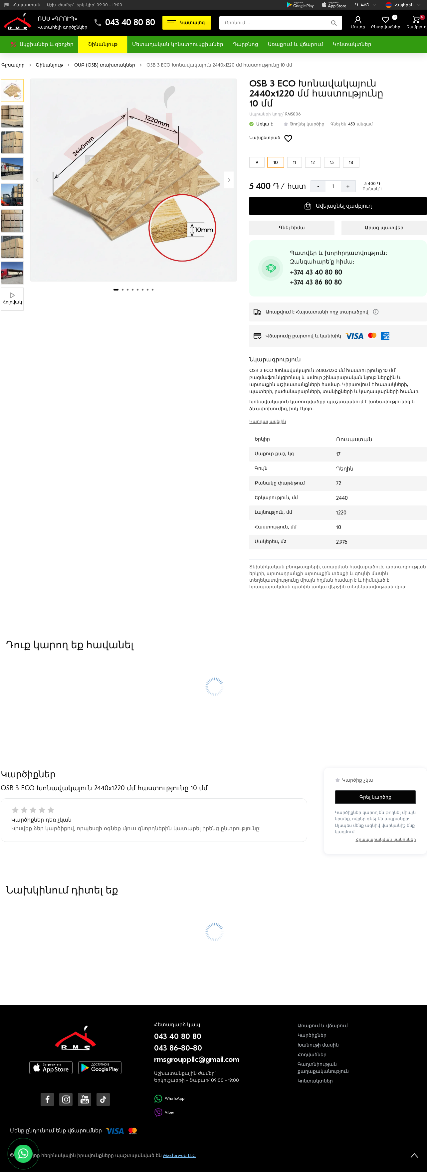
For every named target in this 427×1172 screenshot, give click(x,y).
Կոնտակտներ (352, 44)
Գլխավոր (13, 65)
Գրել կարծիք (375, 797)
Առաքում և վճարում (295, 44)
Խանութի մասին (318, 1045)
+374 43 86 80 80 (316, 282)
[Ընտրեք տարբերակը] (257, 162)
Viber (164, 1112)
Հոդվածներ (312, 1055)
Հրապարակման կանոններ (386, 839)
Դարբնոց (245, 44)
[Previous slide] (38, 180)
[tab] (116, 290)
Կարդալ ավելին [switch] (267, 421)
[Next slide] (229, 180)
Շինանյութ (102, 44)
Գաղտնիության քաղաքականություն (323, 1068)
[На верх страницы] (414, 1155)
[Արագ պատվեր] (383, 228)
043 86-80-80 (178, 1048)
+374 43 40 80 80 (316, 272)
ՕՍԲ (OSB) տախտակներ (104, 65)
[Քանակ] (333, 186)
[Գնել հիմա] (291, 228)
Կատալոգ (186, 23)
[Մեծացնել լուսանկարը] (133, 180)
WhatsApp (169, 1098)
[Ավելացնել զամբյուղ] (337, 206)
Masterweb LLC (179, 1155)
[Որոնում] (334, 22)
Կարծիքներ (312, 1035)
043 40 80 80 (130, 23)
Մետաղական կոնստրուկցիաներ (177, 44)
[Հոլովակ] (12, 299)
